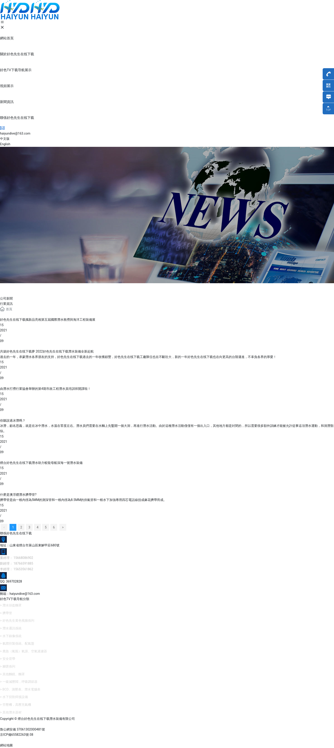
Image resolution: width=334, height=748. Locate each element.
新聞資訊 (18, 288)
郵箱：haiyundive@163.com (20, 593)
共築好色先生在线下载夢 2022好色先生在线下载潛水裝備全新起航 (47, 351)
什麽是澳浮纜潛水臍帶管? (18, 494)
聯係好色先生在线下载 (16, 533)
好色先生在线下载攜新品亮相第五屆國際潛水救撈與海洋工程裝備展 (47, 319)
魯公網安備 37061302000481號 (22, 729)
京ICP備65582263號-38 (16, 734)
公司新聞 (6, 298)
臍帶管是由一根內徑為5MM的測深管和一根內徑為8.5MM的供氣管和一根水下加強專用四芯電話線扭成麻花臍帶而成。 (83, 500)
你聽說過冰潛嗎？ (12, 420)
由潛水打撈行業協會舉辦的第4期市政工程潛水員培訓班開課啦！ (45, 388)
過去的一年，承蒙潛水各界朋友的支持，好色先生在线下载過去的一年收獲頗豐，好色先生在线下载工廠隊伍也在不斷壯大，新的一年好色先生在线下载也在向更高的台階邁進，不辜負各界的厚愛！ (138, 357)
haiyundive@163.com (15, 133)
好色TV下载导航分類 (14, 599)
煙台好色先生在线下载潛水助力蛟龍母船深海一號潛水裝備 (41, 463)
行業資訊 (6, 303)
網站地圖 (6, 745)
